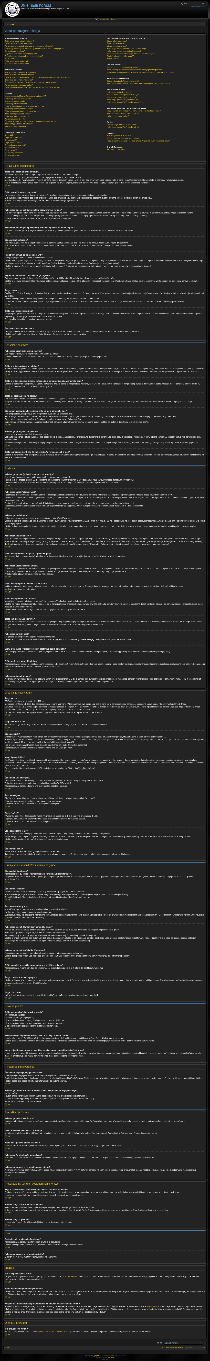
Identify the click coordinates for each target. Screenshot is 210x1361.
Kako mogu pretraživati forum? (119, 92)
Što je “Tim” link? (113, 59)
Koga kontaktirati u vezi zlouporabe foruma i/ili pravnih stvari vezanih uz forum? (138, 141)
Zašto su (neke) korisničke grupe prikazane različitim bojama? (131, 54)
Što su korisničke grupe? (117, 46)
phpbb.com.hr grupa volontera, (51, 1332)
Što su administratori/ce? (117, 41)
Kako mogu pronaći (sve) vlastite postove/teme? (126, 102)
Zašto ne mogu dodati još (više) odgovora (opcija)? (25, 106)
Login (113, 19)
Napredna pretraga (197, 6)
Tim (162, 1348)
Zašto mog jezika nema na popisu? (19, 80)
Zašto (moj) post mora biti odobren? (19, 124)
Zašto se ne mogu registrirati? (17, 61)
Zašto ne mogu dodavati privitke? (18, 114)
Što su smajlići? (11, 140)
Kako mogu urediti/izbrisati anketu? (19, 109)
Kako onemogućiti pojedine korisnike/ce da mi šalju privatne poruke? (134, 70)
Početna (10, 24)
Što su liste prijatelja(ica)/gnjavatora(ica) (123, 81)
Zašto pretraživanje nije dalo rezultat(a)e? (123, 95)
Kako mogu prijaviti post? (15, 119)
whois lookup (152, 1306)
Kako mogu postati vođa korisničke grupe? (124, 51)
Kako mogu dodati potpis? (15, 101)
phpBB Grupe (71, 1276)
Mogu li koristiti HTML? (14, 138)
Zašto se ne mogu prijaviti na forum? (19, 41)
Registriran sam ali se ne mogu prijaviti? (21, 54)
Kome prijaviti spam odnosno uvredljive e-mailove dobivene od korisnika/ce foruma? (140, 72)
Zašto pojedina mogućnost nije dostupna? (123, 138)
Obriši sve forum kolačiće (174, 1348)
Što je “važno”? (11, 150)
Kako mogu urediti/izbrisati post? (18, 99)
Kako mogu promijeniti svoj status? (19, 85)
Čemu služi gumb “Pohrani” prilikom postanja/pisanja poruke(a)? (30, 121)
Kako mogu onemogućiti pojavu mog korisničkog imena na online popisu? (34, 49)
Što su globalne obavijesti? (15, 145)
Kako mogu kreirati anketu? (16, 104)
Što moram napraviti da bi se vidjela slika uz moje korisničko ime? (31, 82)
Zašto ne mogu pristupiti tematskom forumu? (23, 111)
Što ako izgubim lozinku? (15, 51)
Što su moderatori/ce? (116, 43)
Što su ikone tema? (12, 155)
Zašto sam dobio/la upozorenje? (18, 116)
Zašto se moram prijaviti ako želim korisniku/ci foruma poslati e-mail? (32, 87)
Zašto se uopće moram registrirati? (19, 43)
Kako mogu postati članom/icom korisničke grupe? (127, 49)
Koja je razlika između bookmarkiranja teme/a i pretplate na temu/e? (134, 111)
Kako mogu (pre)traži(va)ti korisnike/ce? (123, 100)
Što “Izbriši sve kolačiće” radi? (17, 64)
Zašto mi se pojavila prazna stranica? (122, 97)
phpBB (96, 1356)
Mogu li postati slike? (13, 143)
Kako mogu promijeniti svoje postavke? (20, 72)
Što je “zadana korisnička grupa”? (120, 56)
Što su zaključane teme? (14, 153)
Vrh (9, 185)
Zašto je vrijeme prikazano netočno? (19, 75)
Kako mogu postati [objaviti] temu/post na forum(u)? (25, 96)
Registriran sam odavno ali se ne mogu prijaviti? (24, 56)
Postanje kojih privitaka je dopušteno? (122, 125)
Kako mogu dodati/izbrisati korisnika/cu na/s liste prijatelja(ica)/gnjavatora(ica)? (138, 83)
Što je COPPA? (11, 59)
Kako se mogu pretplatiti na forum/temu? (123, 113)
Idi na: (159, 1343)
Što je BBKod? (11, 135)
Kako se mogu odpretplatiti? (118, 116)
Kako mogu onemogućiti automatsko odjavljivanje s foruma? (29, 46)
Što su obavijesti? (12, 148)
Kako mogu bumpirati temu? (16, 126)
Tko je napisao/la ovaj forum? (119, 136)
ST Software (109, 1357)
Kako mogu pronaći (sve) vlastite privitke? (123, 127)
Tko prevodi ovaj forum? (116, 149)
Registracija (104, 19)
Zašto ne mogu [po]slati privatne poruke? (123, 67)
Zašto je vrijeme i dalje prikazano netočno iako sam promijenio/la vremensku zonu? (38, 77)
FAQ (96, 19)
